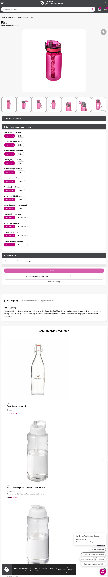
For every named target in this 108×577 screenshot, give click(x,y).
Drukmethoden (60, 520)
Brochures (4, 549)
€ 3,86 (12, 466)
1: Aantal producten (12, 118)
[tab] (11, 301)
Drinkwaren (12, 17)
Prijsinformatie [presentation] (28, 300)
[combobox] (48, 9)
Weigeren (71, 569)
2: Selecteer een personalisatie (17, 127)
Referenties (5, 552)
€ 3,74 (12, 396)
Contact (4, 542)
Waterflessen (23, 17)
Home (3, 17)
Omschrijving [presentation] (11, 300)
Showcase (4, 546)
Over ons (58, 510)
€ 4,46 (61, 398)
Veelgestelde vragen (62, 517)
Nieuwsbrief (59, 513)
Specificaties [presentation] (45, 300)
